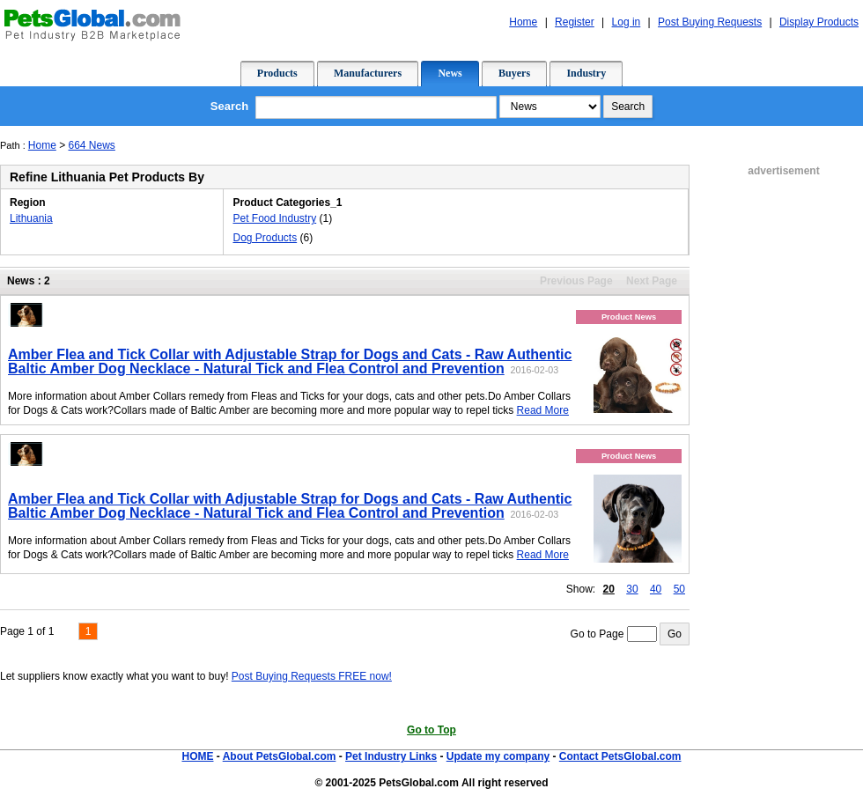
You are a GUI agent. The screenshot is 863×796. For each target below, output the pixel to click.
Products (277, 73)
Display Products (819, 22)
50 (679, 589)
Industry (586, 73)
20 (609, 589)
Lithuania (31, 218)
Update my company (498, 756)
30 (632, 589)
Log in (626, 22)
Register (574, 22)
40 (655, 589)
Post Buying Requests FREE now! (312, 676)
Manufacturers (368, 73)
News (449, 73)
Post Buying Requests (710, 22)
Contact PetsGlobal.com (620, 756)
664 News (92, 145)
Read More (543, 410)
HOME (197, 756)
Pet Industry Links (391, 756)
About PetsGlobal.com (279, 756)
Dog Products (264, 238)
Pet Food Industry (274, 218)
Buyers (514, 73)
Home (523, 22)
